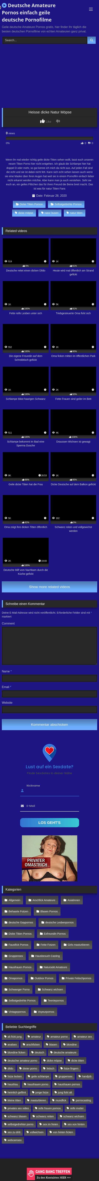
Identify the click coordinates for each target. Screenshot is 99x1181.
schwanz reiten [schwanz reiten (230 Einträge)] (45, 1116)
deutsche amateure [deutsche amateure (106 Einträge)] (65, 1052)
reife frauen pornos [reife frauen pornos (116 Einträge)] (49, 1108)
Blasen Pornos (49, 911)
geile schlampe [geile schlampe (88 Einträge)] (40, 1076)
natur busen (50, 212)
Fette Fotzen (48, 944)
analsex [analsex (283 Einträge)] (12, 1044)
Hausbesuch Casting (47, 955)
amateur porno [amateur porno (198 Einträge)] (59, 1036)
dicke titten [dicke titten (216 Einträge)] (77, 1060)
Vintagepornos (17, 1011)
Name (7, 671)
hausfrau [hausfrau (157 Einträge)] (13, 1084)
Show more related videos (49, 587)
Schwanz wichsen (52, 989)
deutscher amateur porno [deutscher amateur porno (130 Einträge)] (22, 1060)
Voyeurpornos (46, 1011)
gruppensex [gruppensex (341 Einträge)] (65, 1076)
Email (6, 687)
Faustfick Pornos (18, 944)
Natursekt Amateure (55, 967)
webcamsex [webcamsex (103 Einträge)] (15, 1140)
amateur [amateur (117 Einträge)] (36, 1036)
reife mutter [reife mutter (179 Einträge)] (77, 1108)
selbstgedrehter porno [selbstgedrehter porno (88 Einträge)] (20, 1124)
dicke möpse (24, 212)
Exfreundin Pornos (55, 933)
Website (7, 702)
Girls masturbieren (78, 944)
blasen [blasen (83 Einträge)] (53, 1044)
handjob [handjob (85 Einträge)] (86, 1076)
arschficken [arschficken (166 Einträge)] (33, 1044)
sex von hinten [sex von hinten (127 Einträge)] (76, 1124)
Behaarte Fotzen (18, 911)
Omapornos (15, 978)
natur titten (74, 212)
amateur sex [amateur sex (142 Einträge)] (84, 1036)
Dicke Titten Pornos (29, 204)
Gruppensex (16, 955)
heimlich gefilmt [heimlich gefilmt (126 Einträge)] (17, 1092)
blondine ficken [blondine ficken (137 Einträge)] (16, 1052)
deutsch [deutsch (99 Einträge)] (39, 1052)
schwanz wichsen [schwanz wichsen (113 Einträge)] (73, 1116)
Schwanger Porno (19, 989)
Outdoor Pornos (44, 978)
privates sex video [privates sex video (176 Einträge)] (18, 1108)
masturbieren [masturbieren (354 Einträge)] (38, 1100)
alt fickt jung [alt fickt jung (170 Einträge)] (15, 1036)
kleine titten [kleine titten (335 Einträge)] (14, 1100)
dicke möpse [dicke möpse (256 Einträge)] (54, 1060)
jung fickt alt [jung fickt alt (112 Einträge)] (65, 1092)
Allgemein (14, 900)
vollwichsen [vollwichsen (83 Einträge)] (37, 1132)
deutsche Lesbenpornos (59, 922)
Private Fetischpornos (78, 978)
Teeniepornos (56, 1000)
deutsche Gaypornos (21, 922)
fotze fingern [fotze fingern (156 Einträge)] (71, 1068)
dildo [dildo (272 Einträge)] (10, 1068)
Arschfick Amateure (43, 900)
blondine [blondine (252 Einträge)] (72, 1044)
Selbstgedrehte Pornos (66, 204)
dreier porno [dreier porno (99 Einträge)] (30, 1068)
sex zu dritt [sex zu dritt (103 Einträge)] (14, 1132)
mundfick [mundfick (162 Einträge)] (61, 1100)
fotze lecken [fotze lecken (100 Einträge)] (15, 1076)
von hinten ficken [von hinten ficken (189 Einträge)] (63, 1132)
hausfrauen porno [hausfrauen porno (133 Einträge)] (37, 1084)
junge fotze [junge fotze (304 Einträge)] (41, 1092)
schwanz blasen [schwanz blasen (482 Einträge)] (17, 1116)
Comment (8, 623)
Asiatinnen (73, 900)
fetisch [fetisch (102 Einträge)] (50, 1068)
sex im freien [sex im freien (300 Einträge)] (50, 1124)
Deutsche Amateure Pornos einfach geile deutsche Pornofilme (28, 12)
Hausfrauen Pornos (20, 967)
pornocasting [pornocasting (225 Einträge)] (83, 1100)
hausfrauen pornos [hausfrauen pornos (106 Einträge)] (69, 1084)
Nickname (33, 785)
